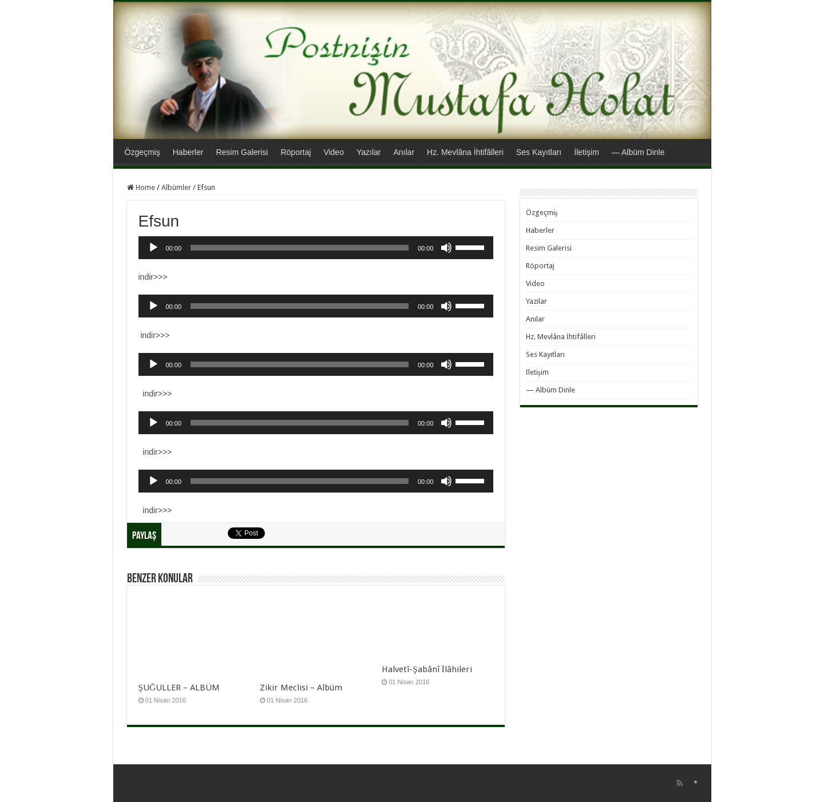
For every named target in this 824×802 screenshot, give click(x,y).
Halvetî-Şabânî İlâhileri (427, 669)
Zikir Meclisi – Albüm (301, 687)
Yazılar (368, 152)
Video (333, 152)
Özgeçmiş (142, 152)
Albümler (176, 187)
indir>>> (153, 276)
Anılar (403, 152)
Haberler (188, 152)
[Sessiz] (446, 247)
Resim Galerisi (242, 152)
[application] (315, 247)
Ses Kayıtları (538, 152)
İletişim (586, 152)
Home (141, 187)
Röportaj (295, 152)
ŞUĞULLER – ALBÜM (179, 687)
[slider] (300, 248)
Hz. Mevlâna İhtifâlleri (465, 152)
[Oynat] (153, 247)
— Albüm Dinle (638, 152)
